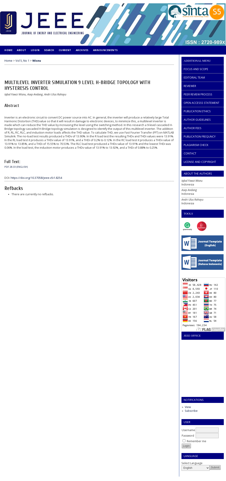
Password (188, 436)
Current (65, 50)
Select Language (192, 463)
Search (49, 50)
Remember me (196, 441)
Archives (82, 50)
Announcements (105, 50)
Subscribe (191, 411)
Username (188, 430)
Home (8, 50)
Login (35, 50)
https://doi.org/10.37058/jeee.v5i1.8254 (36, 178)
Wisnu (36, 61)
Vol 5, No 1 (22, 61)
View (188, 407)
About (21, 50)
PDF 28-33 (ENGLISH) (16, 166)
